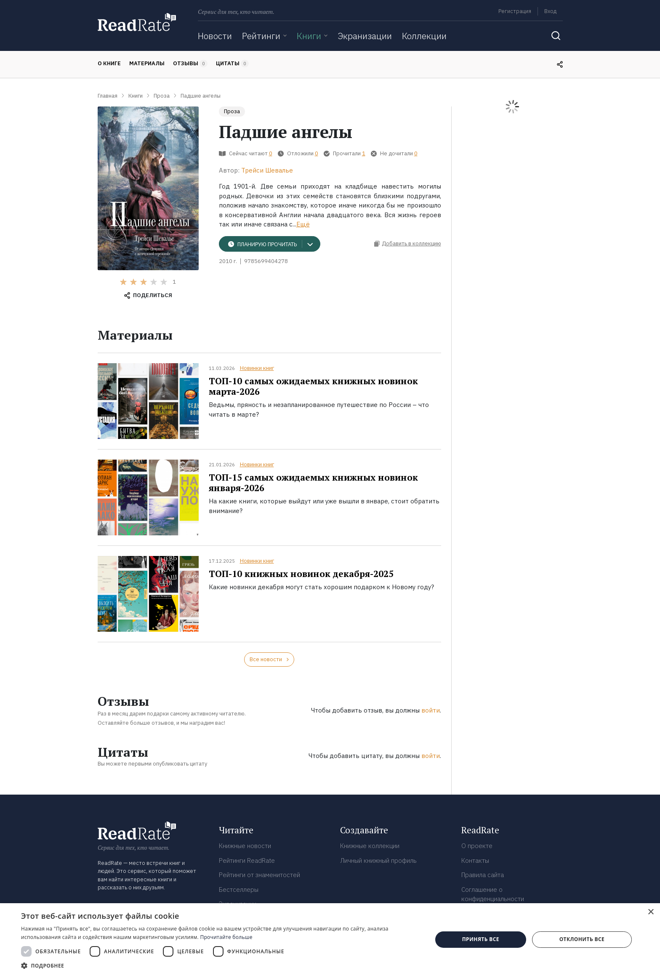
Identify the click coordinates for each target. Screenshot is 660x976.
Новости (215, 36)
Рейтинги (261, 36)
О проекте (476, 846)
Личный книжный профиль (378, 860)
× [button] (650, 912)
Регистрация (514, 11)
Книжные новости (245, 846)
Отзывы (190, 63)
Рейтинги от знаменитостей (259, 875)
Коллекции (424, 36)
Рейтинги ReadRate (247, 860)
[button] (220, 965)
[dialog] (330, 939)
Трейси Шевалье (267, 170)
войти (430, 710)
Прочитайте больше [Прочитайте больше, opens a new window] (226, 937)
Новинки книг (257, 368)
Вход (550, 11)
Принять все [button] (480, 939)
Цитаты (232, 63)
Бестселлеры (238, 890)
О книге (109, 63)
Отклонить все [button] (581, 939)
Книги (309, 36)
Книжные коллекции (369, 846)
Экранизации (365, 36)
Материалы (147, 63)
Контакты (475, 860)
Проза (232, 111)
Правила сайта (482, 875)
